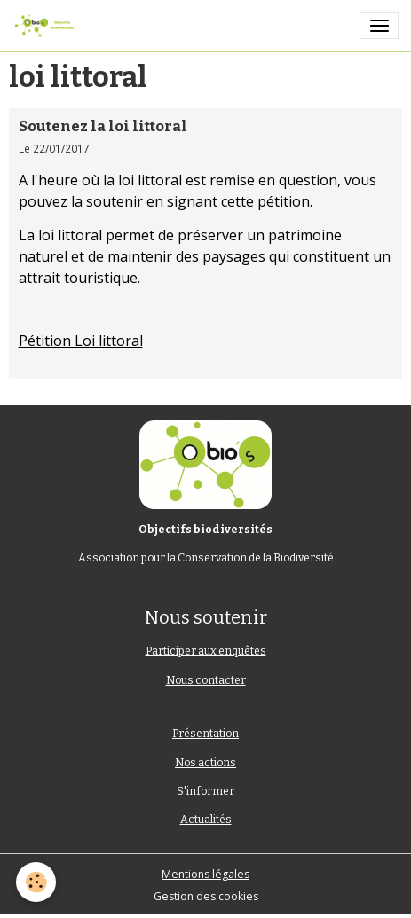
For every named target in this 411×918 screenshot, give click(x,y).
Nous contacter (206, 680)
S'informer (205, 791)
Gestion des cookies (206, 896)
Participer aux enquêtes (206, 651)
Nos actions (205, 763)
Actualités (206, 819)
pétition (283, 201)
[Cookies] (36, 882)
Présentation (205, 733)
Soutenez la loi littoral (103, 126)
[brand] (47, 25)
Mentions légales (205, 874)
